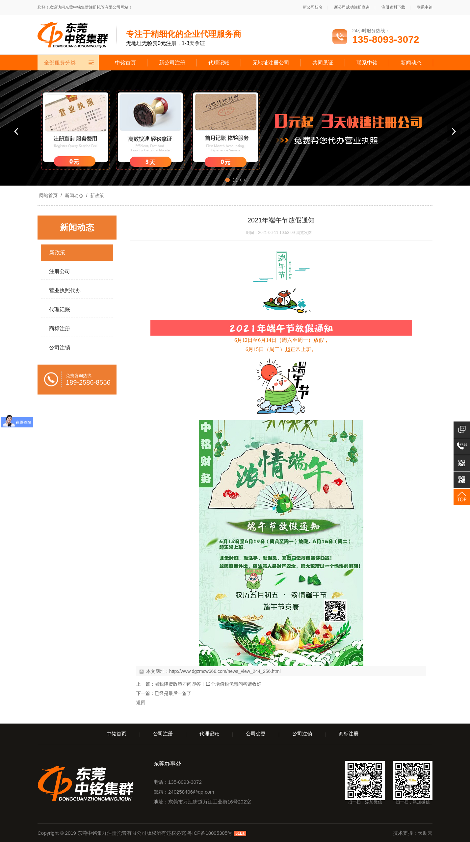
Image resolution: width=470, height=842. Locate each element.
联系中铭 (424, 7)
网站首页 (48, 195)
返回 (140, 702)
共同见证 (322, 62)
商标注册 (348, 733)
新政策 (96, 195)
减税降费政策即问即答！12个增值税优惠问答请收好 (208, 684)
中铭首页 (125, 62)
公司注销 (302, 733)
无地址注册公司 (270, 62)
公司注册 (163, 733)
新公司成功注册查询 (352, 7)
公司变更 (256, 733)
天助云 (425, 833)
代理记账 (218, 62)
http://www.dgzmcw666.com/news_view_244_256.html (225, 671)
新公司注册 (172, 62)
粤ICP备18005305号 (209, 833)
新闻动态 (411, 62)
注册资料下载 (393, 7)
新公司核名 (313, 7)
